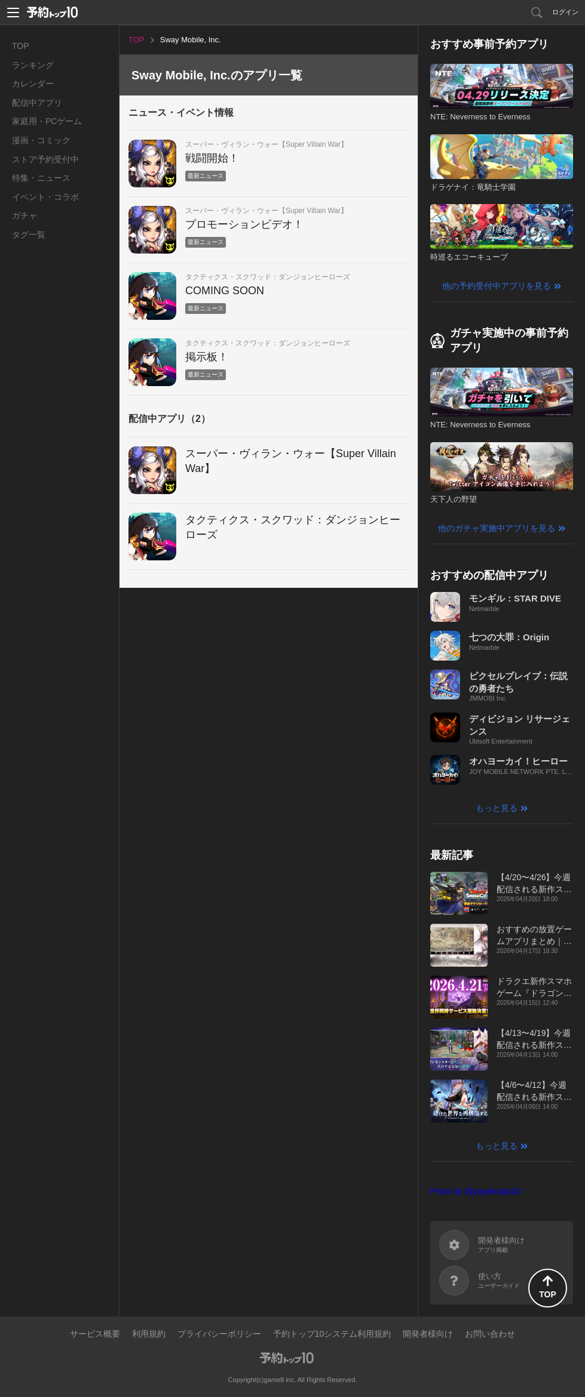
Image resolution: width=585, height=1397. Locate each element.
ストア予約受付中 (45, 159)
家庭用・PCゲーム (47, 121)
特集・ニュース (41, 178)
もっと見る (496, 808)
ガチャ (24, 215)
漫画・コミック (41, 140)
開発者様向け (428, 1334)
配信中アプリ (37, 102)
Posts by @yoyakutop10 (475, 1191)
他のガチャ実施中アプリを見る (496, 528)
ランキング (33, 65)
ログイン (565, 12)
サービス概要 (95, 1334)
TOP (20, 46)
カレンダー (33, 83)
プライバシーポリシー (219, 1334)
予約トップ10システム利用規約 (332, 1334)
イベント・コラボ (45, 197)
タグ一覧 (28, 234)
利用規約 (149, 1334)
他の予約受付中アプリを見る (496, 286)
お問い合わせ (490, 1334)
